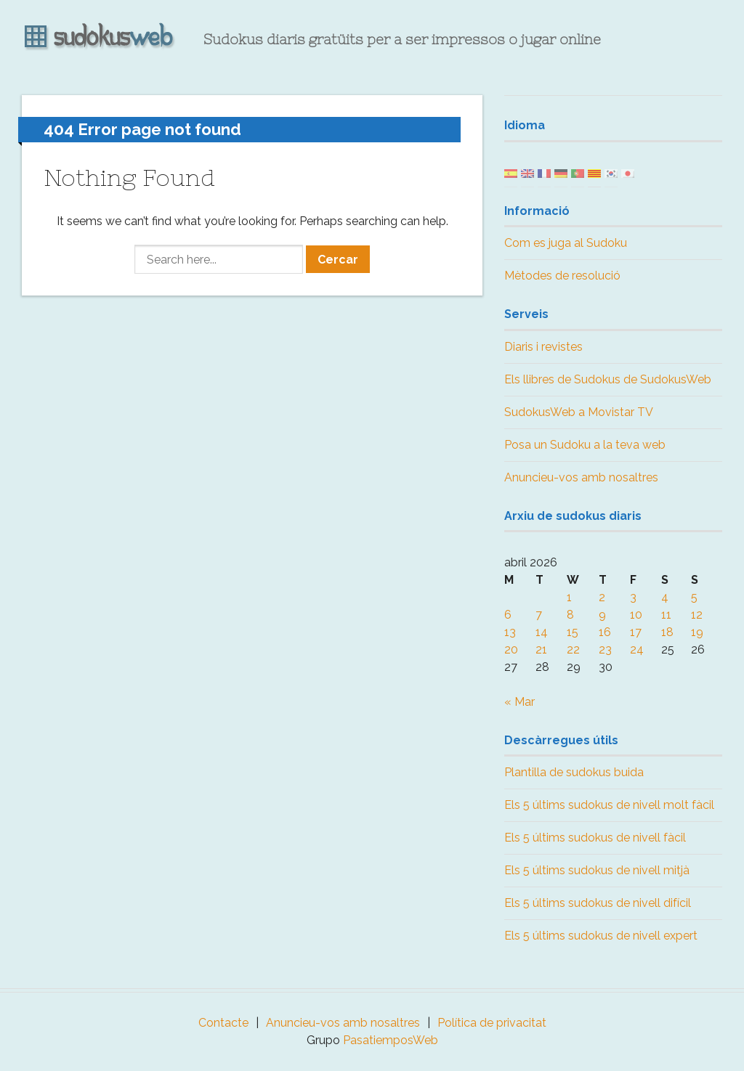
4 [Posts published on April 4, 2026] (664, 597)
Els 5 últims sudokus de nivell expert (601, 935)
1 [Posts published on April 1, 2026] (569, 597)
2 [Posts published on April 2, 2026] (602, 597)
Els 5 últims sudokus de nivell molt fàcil (609, 805)
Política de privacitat (491, 1023)
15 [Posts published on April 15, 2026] (572, 632)
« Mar (519, 702)
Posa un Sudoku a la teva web (585, 445)
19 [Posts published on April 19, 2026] (697, 632)
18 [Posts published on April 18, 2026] (667, 632)
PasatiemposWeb (390, 1040)
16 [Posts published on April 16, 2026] (605, 632)
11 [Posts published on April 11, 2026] (666, 615)
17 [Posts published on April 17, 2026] (636, 632)
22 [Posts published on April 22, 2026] (573, 649)
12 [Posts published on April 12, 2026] (697, 615)
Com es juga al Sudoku (565, 243)
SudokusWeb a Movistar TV (578, 412)
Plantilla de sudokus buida (574, 772)
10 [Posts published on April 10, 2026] (636, 615)
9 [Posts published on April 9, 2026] (602, 615)
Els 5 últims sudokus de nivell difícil (597, 903)
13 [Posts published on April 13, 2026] (510, 632)
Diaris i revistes (543, 347)
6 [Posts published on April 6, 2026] (508, 615)
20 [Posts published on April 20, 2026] (511, 649)
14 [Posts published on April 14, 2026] (541, 632)
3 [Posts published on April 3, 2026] (633, 597)
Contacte (223, 1023)
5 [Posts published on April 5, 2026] (694, 597)
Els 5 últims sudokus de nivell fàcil (595, 837)
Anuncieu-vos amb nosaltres (581, 477)
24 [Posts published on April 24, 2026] (637, 649)
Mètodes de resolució (562, 275)
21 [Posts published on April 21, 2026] (541, 649)
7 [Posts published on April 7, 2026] (538, 615)
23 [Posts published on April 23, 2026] (605, 649)
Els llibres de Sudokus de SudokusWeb (607, 379)
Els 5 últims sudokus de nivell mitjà (597, 870)
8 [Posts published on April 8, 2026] (570, 615)
